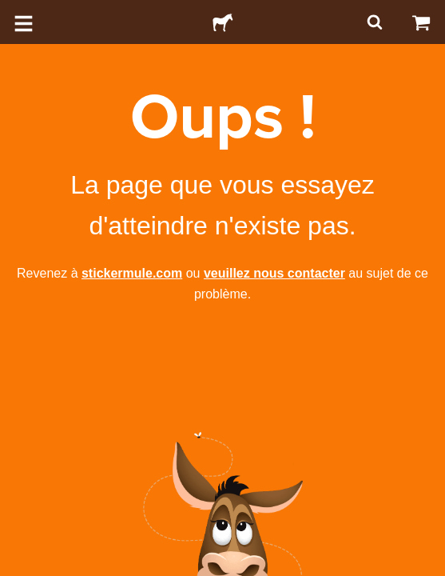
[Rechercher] (373, 22)
